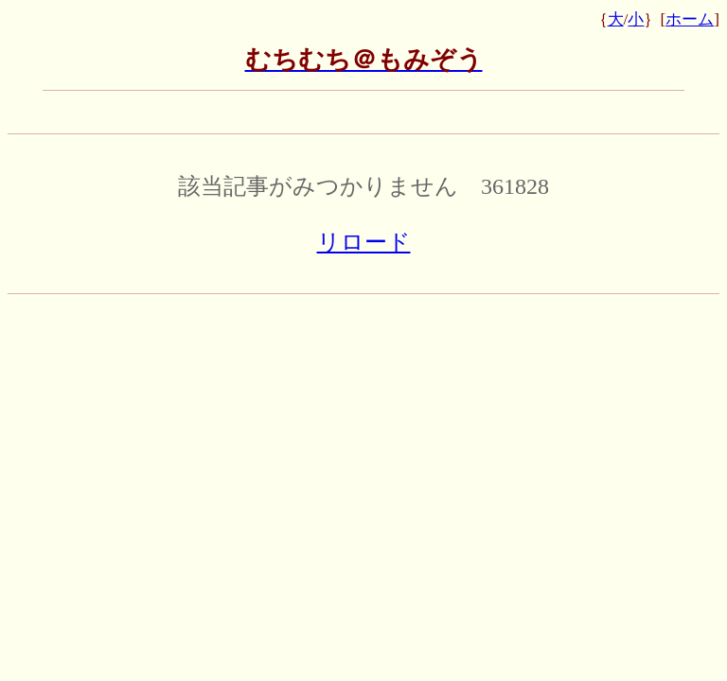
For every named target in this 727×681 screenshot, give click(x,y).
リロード (364, 242)
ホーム (689, 19)
